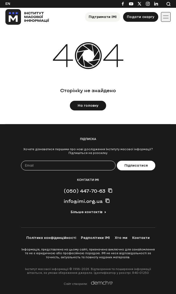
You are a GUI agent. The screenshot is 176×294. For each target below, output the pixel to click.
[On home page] (27, 17)
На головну (88, 105)
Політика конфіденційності (51, 238)
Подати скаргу (141, 17)
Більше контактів (86, 212)
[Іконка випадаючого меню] (166, 17)
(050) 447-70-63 (84, 190)
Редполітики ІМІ (95, 238)
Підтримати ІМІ (103, 17)
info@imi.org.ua (83, 201)
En (7, 4)
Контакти (141, 238)
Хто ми (121, 238)
